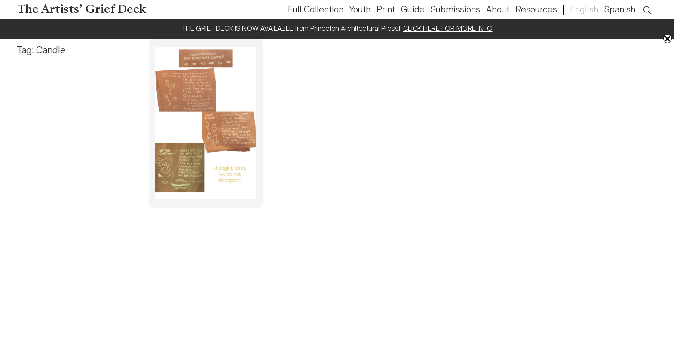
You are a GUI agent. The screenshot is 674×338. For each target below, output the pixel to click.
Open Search (653, 5)
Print (386, 10)
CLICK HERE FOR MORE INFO (448, 29)
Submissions (455, 10)
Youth (360, 10)
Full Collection (315, 10)
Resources (536, 10)
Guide (413, 10)
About (497, 10)
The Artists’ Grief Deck (81, 10)
